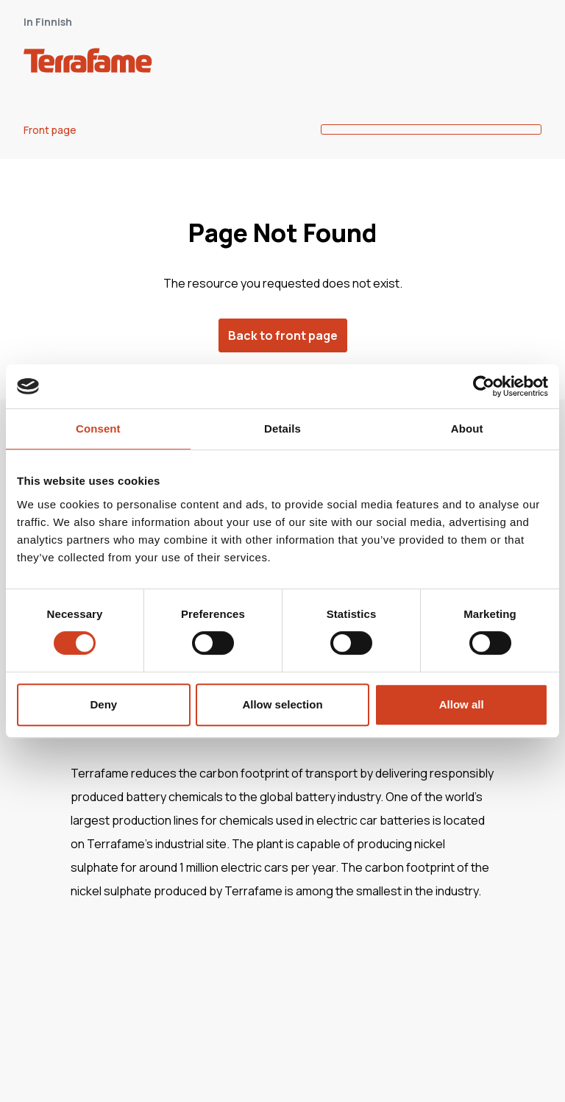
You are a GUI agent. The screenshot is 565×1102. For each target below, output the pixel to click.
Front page (50, 130)
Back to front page (283, 335)
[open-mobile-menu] (525, 63)
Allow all (461, 704)
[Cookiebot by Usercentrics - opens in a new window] (483, 386)
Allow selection (282, 704)
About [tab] (467, 428)
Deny (103, 704)
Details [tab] (282, 428)
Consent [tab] (98, 428)
